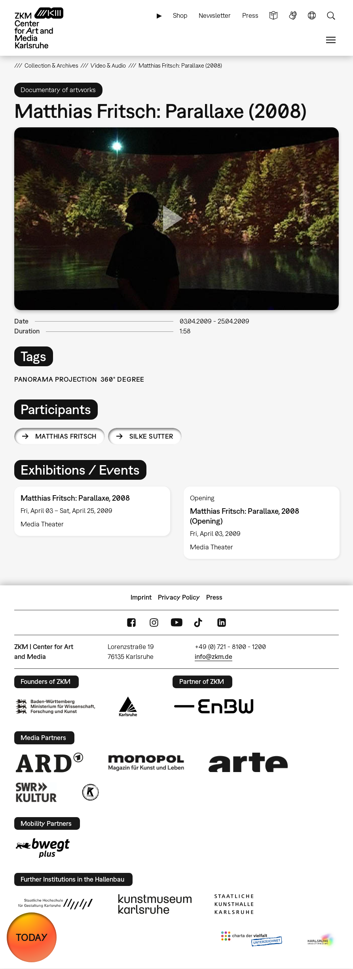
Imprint (141, 597)
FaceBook (131, 622)
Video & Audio (108, 65)
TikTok (199, 622)
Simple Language (273, 16)
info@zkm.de (213, 657)
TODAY (31, 937)
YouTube (176, 622)
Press (250, 15)
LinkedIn (222, 622)
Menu (331, 40)
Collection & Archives (51, 65)
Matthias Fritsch (66, 436)
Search (331, 16)
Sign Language (293, 16)
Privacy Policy (179, 597)
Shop (180, 15)
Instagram (154, 622)
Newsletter (215, 15)
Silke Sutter (151, 436)
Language (312, 16)
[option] (92, 511)
